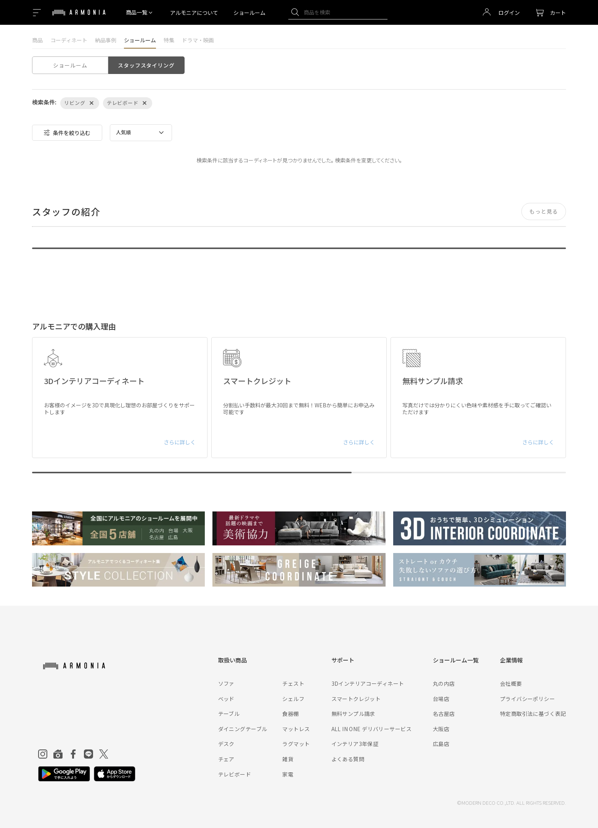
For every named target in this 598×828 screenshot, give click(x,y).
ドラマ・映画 (198, 40)
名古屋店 (444, 713)
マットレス (296, 729)
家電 (287, 774)
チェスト (293, 683)
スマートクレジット (356, 699)
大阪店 (441, 729)
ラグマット (296, 744)
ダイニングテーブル (242, 729)
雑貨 (287, 759)
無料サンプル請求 (353, 713)
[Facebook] (73, 754)
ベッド (226, 699)
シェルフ (293, 699)
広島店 (441, 744)
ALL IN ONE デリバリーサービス (371, 729)
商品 (37, 40)
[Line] (88, 754)
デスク (226, 744)
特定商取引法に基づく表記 (533, 713)
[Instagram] (42, 754)
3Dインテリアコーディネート (367, 683)
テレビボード (234, 774)
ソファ (226, 683)
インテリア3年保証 (355, 744)
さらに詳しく (180, 442)
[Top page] (79, 17)
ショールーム (249, 12)
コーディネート (68, 40)
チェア (226, 759)
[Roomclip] (58, 754)
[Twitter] (103, 754)
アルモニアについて (194, 12)
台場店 (441, 699)
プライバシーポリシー (527, 699)
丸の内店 (444, 683)
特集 (169, 40)
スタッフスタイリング (146, 65)
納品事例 (105, 40)
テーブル (229, 713)
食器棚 (290, 713)
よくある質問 (348, 759)
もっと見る (543, 211)
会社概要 (511, 683)
